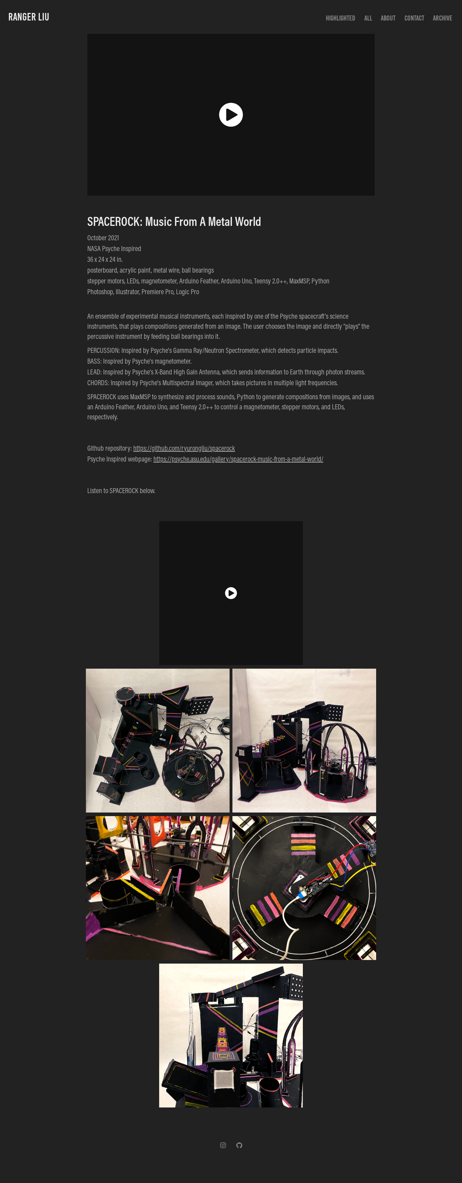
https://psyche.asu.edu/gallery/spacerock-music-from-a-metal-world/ (238, 458)
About (388, 18)
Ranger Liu (28, 17)
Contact (414, 18)
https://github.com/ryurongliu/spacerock (184, 447)
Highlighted (340, 18)
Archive (442, 18)
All (368, 18)
